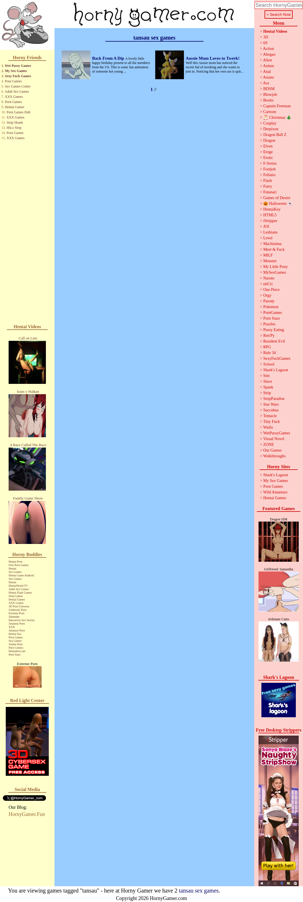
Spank (268, 387)
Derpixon (270, 129)
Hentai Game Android (21, 575)
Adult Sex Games (17, 92)
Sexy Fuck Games (18, 76)
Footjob (269, 169)
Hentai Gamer (14, 107)
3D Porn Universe (19, 606)
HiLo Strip (14, 128)
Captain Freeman (277, 106)
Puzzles (269, 324)
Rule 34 (269, 353)
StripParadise (274, 398)
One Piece (271, 289)
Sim (266, 376)
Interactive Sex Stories (22, 620)
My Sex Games (16, 71)
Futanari (270, 192)
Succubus (271, 410)
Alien (267, 60)
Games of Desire (276, 198)
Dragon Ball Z (274, 135)
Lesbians (270, 232)
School (268, 364)
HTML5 (270, 215)
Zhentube (14, 616)
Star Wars (271, 404)
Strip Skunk (15, 122)
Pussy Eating (273, 330)
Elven (268, 146)
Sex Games (15, 572)
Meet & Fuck (274, 249)
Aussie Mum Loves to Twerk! (213, 58)
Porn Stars (14, 654)
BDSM (269, 89)
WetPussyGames (276, 433)
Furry (267, 186)
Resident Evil (274, 341)
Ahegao (269, 54)
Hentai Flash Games (20, 592)
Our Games (272, 450)
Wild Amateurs (275, 492)
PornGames (272, 312)
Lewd (267, 238)
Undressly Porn (17, 609)
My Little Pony (275, 267)
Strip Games (16, 596)
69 (265, 43)
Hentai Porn (15, 561)
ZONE (268, 444)
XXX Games (14, 97)
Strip (267, 393)
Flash (267, 180)
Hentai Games (17, 599)
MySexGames (274, 272)
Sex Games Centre (17, 86)
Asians (268, 77)
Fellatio (269, 175)
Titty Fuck (271, 421)
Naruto (268, 278)
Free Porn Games (18, 565)
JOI (266, 226)
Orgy (267, 295)
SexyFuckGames (276, 358)
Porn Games (13, 81)
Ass (266, 83)
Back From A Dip (108, 58)
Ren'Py (269, 335)
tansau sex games (199, 890)
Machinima (272, 244)
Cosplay (269, 123)
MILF (268, 255)
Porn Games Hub (18, 112)
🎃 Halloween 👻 (277, 203)
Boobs (268, 100)
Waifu (268, 427)
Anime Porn (16, 644)
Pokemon (270, 307)
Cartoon (269, 112)
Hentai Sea (15, 633)
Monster (270, 261)
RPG (267, 347)
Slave (267, 381)
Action (268, 48)
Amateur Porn (17, 623)
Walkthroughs (274, 456)
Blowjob (270, 94)
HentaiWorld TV (18, 585)
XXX (12, 627)
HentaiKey (272, 209)
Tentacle (270, 416)
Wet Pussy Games (18, 66)
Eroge (268, 152)
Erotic (268, 157)
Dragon (269, 140)
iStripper (270, 221)
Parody (269, 301)
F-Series (270, 163)
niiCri (268, 284)
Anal (267, 71)
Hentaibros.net (17, 651)
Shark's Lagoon (275, 370)
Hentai (12, 568)
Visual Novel (273, 439)
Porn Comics (16, 647)
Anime (268, 66)
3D (265, 37)
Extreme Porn (16, 613)
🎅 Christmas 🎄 (277, 117)
